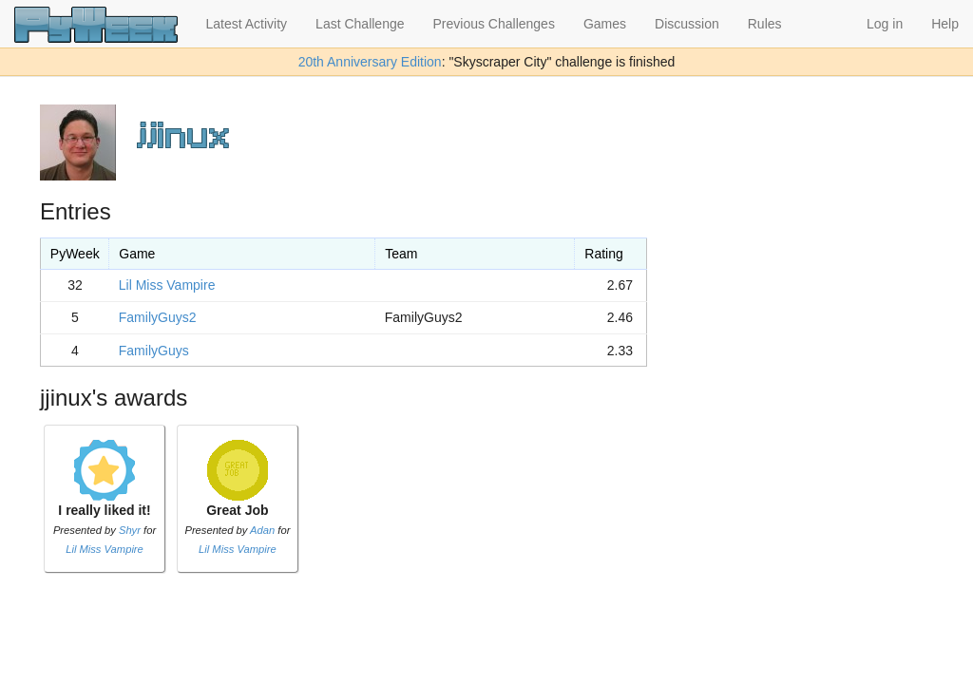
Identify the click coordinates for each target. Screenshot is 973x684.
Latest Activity (247, 23)
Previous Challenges (494, 23)
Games (604, 23)
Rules (765, 23)
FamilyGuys (154, 350)
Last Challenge (359, 23)
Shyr (130, 530)
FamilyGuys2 (158, 317)
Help (945, 23)
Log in (885, 23)
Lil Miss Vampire (167, 285)
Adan (262, 530)
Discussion (687, 23)
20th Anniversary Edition (370, 61)
